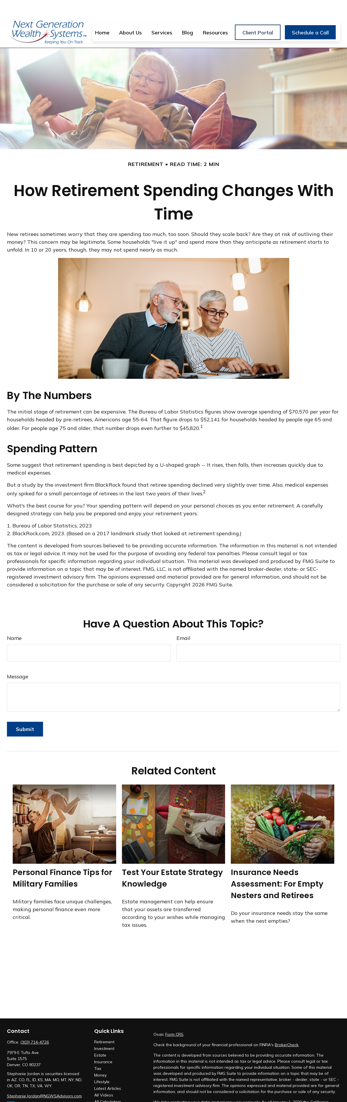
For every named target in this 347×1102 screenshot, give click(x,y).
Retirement (104, 1024)
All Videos (103, 1078)
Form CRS (174, 1017)
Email (183, 621)
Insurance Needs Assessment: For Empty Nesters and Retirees (277, 867)
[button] (102, 15)
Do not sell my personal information (198, 1097)
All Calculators (107, 1084)
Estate (100, 1038)
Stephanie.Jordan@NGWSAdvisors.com (44, 1078)
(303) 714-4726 (34, 1025)
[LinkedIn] (11, 1088)
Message (17, 659)
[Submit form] (25, 712)
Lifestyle (102, 1064)
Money (100, 1058)
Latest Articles (107, 1071)
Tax (97, 1051)
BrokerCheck (286, 1027)
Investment (104, 1031)
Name (14, 621)
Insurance (103, 1044)
